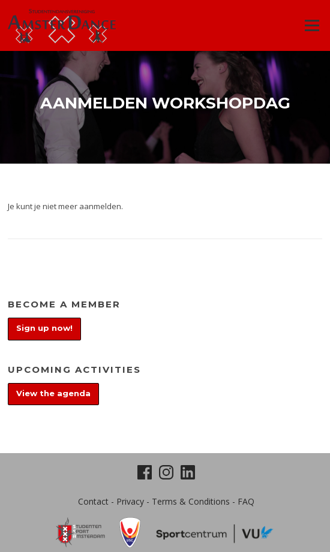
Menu (311, 25)
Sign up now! (44, 328)
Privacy (130, 501)
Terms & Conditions (191, 501)
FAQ (246, 501)
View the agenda (53, 393)
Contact (93, 501)
